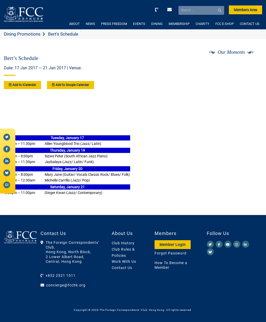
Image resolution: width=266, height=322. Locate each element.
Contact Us (122, 268)
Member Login (172, 245)
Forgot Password (171, 253)
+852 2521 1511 (60, 275)
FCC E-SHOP (224, 24)
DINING (157, 24)
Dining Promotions (22, 34)
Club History (123, 243)
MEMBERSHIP (179, 24)
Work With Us (124, 261)
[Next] (252, 65)
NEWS (90, 24)
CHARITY (202, 24)
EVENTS (139, 24)
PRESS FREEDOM (114, 24)
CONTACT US (250, 24)
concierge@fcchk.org (65, 285)
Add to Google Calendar (70, 85)
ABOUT (74, 24)
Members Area (245, 10)
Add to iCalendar (22, 85)
